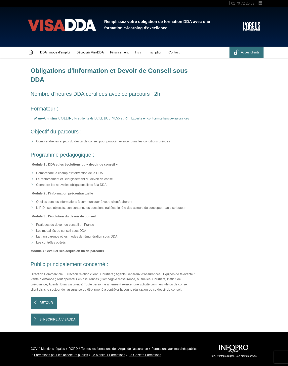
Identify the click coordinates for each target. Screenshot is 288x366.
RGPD (73, 348)
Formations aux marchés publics (174, 348)
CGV (34, 348)
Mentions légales (53, 348)
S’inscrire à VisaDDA (57, 319)
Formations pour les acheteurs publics (61, 355)
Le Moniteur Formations (108, 355)
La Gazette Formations (145, 355)
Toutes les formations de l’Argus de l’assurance (114, 348)
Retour (46, 302)
